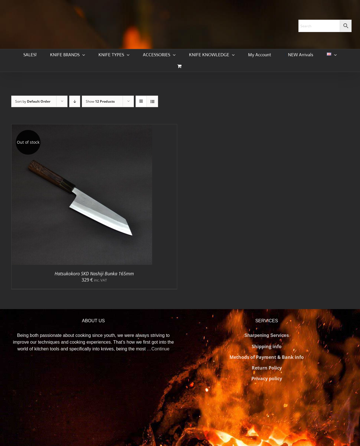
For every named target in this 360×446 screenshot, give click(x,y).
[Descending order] (74, 101)
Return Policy (267, 368)
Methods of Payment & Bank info (267, 357)
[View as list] (152, 101)
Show (100, 101)
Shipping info (267, 346)
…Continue (158, 348)
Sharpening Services (266, 335)
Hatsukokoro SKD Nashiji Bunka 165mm (94, 274)
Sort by (32, 101)
